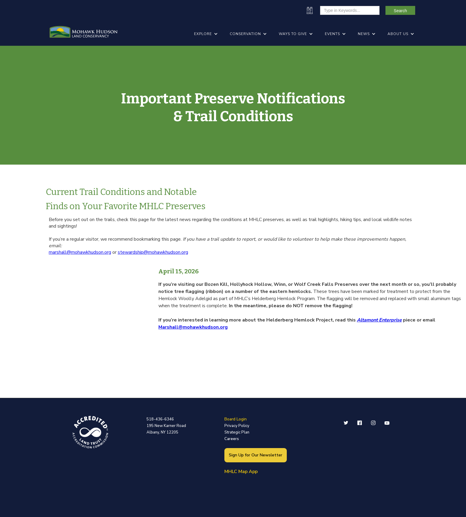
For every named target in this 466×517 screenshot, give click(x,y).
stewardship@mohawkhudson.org (153, 252)
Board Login (235, 419)
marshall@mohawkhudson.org (80, 252)
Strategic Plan (236, 432)
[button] (206, 34)
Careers (231, 439)
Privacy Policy (236, 425)
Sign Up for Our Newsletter (255, 455)
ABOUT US (398, 33)
